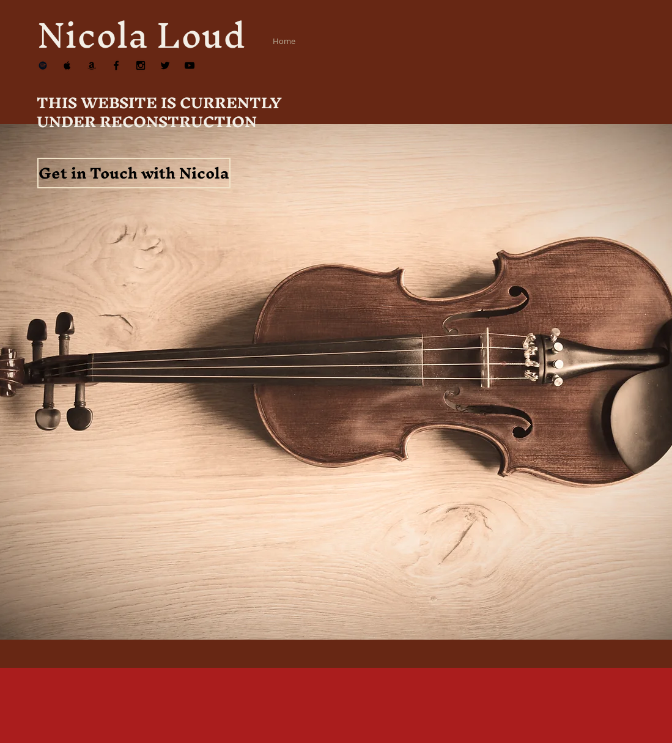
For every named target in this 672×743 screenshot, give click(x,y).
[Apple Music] (67, 65)
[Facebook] (116, 65)
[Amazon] (92, 65)
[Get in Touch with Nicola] (134, 173)
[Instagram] (141, 65)
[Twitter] (165, 65)
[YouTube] (189, 65)
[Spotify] (43, 65)
